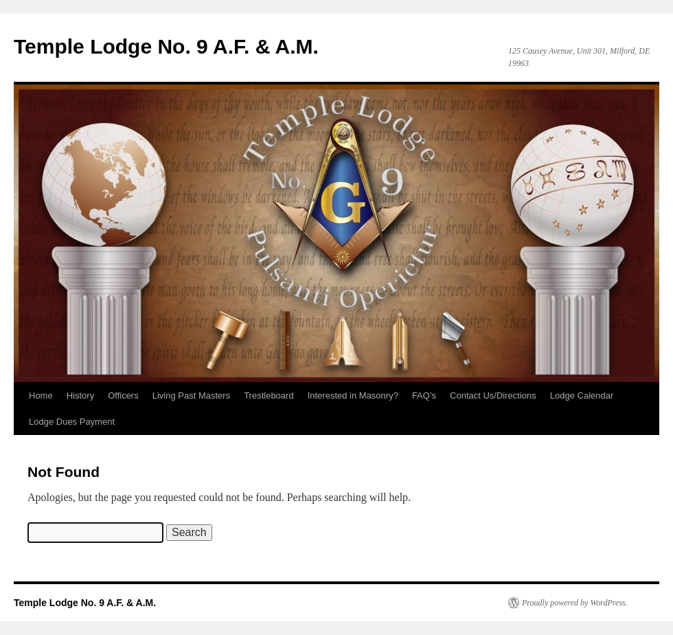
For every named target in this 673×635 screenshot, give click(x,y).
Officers (123, 395)
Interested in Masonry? (353, 395)
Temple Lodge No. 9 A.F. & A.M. (166, 46)
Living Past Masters (191, 395)
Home (41, 395)
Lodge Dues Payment (72, 421)
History (80, 395)
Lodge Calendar (582, 395)
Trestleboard (269, 395)
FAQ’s (424, 395)
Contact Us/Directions (493, 395)
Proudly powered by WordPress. (575, 603)
